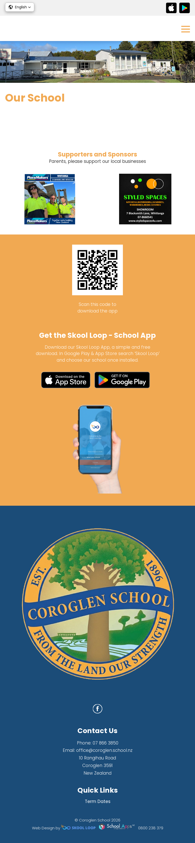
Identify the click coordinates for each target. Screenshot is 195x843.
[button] (19, 7)
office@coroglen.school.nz (104, 750)
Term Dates (97, 801)
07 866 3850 (105, 743)
